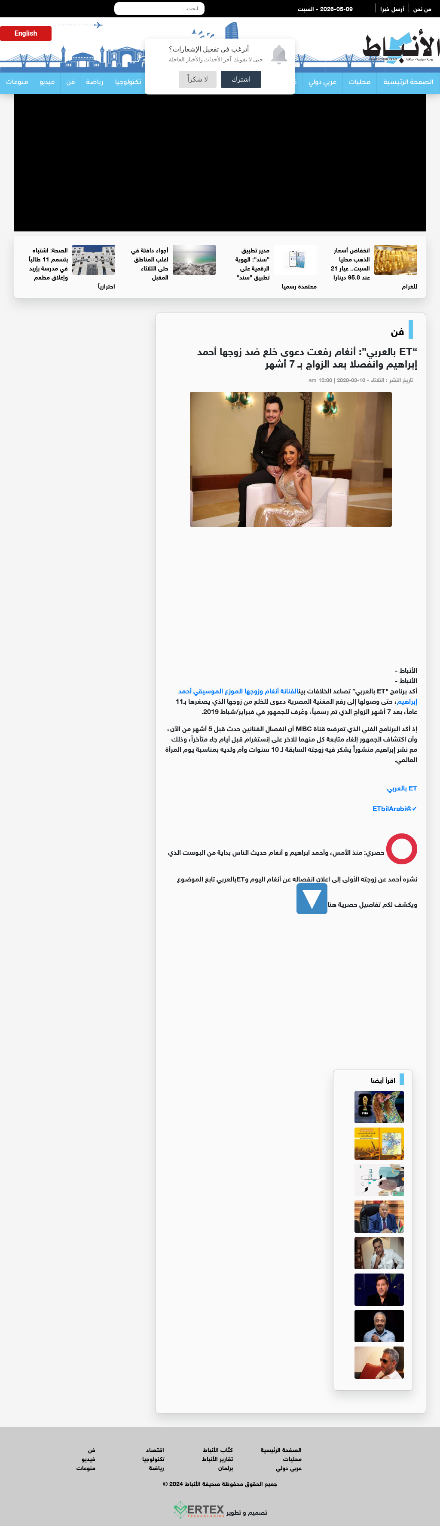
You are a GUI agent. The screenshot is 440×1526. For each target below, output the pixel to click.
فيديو (47, 83)
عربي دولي (322, 83)
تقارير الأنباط (217, 1458)
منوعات (17, 83)
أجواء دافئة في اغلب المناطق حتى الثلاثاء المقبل (149, 263)
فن (70, 83)
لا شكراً (197, 79)
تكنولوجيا (128, 83)
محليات (359, 83)
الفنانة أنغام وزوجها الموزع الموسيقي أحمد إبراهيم (297, 695)
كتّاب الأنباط (218, 1449)
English (26, 33)
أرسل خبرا (392, 7)
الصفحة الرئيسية (408, 83)
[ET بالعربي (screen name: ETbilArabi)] (291, 797)
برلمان (225, 1467)
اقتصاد (155, 1449)
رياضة (94, 83)
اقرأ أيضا (383, 1079)
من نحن (422, 7)
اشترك (241, 79)
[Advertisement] (220, 171)
